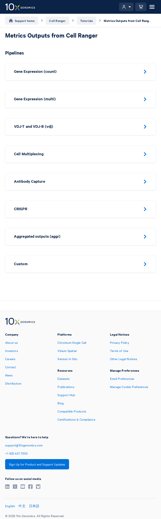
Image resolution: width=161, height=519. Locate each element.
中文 (21, 506)
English (10, 506)
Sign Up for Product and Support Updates (37, 464)
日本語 (34, 506)
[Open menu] (152, 7)
